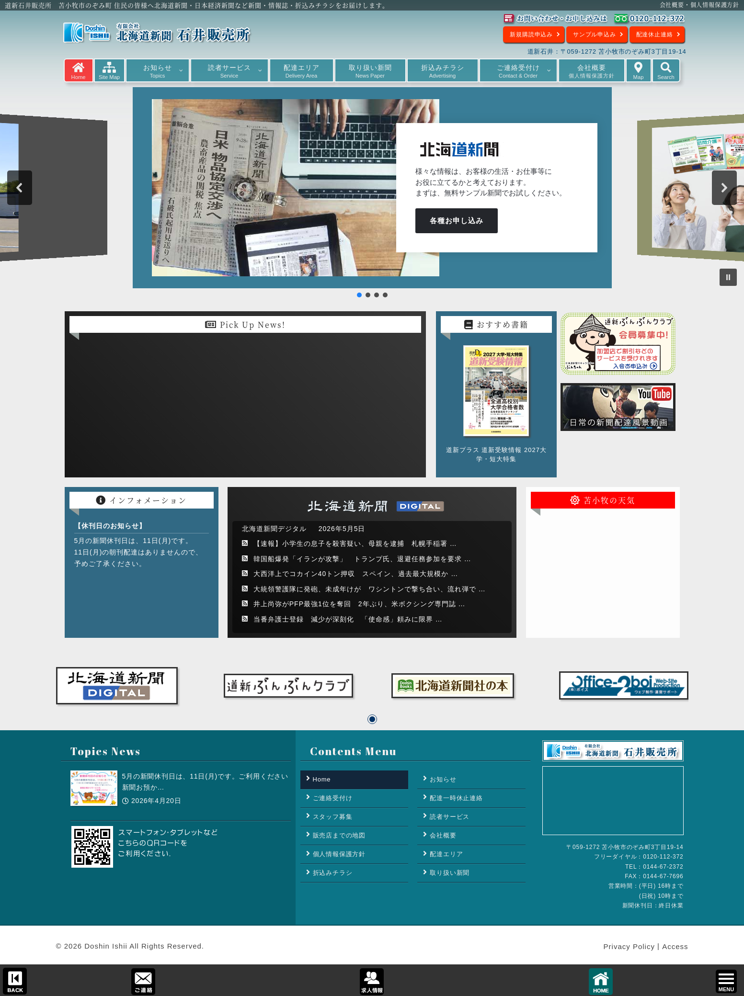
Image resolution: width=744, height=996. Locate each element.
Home (322, 779)
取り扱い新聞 (449, 872)
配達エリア (446, 854)
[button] (19, 187)
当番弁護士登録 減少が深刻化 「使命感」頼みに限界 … (348, 619)
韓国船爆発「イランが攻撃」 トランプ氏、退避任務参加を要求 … (362, 559)
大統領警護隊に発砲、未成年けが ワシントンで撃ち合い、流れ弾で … (369, 589)
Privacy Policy (629, 947)
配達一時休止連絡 (456, 798)
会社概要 (443, 835)
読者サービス (449, 816)
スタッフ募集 (333, 816)
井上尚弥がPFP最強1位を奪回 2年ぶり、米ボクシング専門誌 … (359, 604)
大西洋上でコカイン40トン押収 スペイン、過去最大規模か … (355, 573)
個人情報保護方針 (339, 854)
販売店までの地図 (339, 835)
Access (675, 947)
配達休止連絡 (654, 34)
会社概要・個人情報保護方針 (699, 4)
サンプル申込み (594, 34)
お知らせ (443, 779)
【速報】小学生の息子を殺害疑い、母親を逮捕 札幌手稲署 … (355, 543)
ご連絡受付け (333, 798)
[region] (372, 190)
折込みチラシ (333, 872)
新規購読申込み (531, 34)
